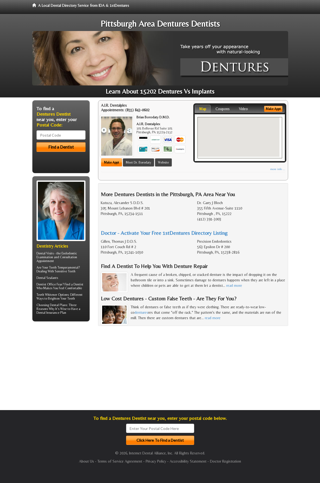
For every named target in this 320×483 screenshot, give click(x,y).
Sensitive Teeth (65, 271)
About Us (86, 461)
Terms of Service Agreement (119, 461)
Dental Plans (58, 305)
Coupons (222, 109)
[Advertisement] (60, 368)
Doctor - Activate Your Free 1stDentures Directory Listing (164, 233)
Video (243, 109)
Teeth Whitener (46, 295)
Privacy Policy (156, 461)
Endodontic (69, 253)
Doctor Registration (225, 461)
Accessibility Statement (188, 461)
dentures (141, 312)
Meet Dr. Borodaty (138, 162)
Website (163, 162)
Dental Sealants (47, 278)
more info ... (277, 169)
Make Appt (111, 162)
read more (234, 285)
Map (202, 109)
